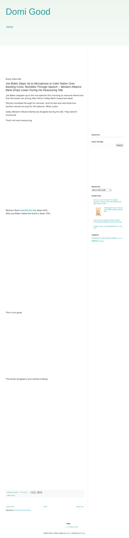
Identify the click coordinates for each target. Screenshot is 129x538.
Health (114, 238)
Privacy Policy (73, 527)
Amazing (95, 238)
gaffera (68, 533)
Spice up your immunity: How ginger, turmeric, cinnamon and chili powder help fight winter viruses (107, 201)
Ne (122, 238)
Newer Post (10, 507)
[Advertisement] (64, 39)
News (13, 495)
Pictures (101, 241)
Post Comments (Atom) (23, 510)
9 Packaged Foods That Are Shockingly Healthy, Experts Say (113, 209)
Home (9, 26)
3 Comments (23, 492)
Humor (119, 238)
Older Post (79, 507)
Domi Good (28, 12)
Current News (105, 238)
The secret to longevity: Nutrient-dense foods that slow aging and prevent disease (108, 221)
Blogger (82, 533)
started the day (28, 210)
